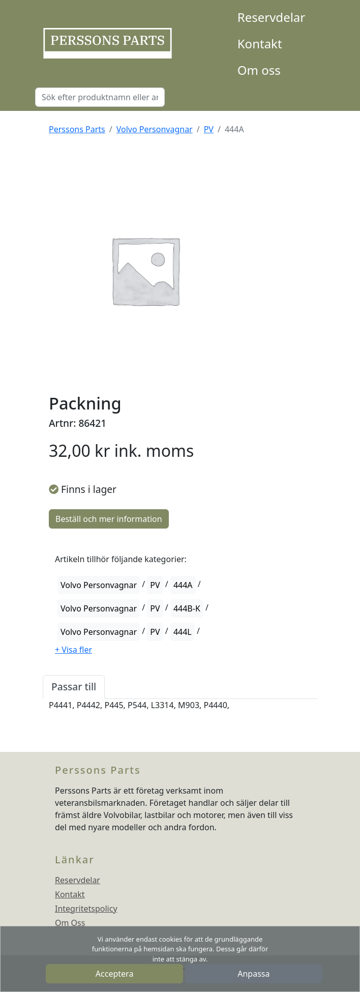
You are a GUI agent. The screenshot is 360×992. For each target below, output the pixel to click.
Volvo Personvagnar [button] (99, 585)
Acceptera (115, 973)
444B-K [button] (186, 608)
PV (209, 129)
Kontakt (259, 43)
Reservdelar (271, 17)
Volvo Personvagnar (154, 129)
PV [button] (155, 585)
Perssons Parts (77, 129)
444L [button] (182, 631)
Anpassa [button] (253, 973)
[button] (73, 649)
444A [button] (183, 585)
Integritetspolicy (86, 908)
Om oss (259, 70)
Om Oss (70, 922)
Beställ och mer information (108, 518)
